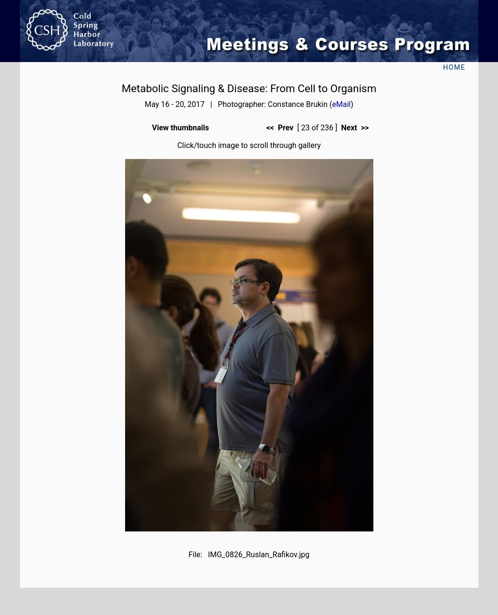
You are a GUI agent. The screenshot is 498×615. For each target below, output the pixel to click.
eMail (341, 104)
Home (454, 68)
